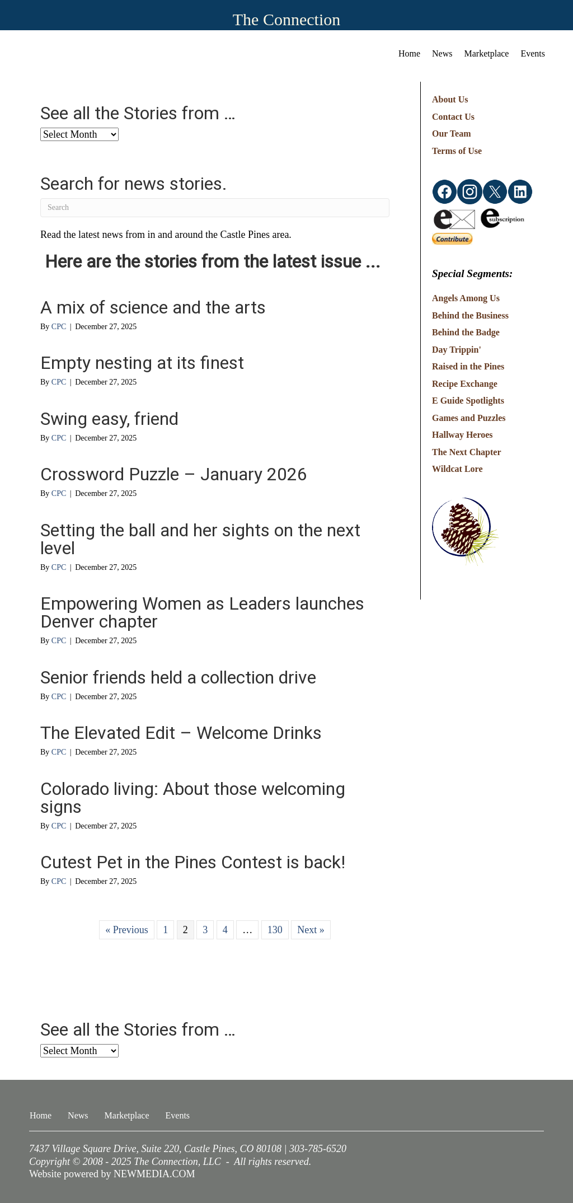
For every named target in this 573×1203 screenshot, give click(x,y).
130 (275, 929)
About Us (450, 99)
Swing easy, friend (109, 418)
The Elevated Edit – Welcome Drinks (181, 732)
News (442, 53)
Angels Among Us (466, 298)
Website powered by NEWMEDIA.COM (112, 1173)
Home (409, 53)
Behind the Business (470, 315)
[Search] (214, 207)
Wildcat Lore (457, 469)
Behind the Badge (466, 332)
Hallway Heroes (462, 434)
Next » (311, 929)
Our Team (451, 133)
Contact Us (453, 116)
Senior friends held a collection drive (178, 677)
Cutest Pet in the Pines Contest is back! (192, 862)
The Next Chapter (466, 452)
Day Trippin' (456, 349)
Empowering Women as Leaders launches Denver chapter (202, 612)
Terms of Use (457, 151)
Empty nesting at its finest (142, 362)
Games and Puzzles (469, 418)
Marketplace (486, 53)
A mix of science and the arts (153, 307)
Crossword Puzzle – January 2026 (173, 474)
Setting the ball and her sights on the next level (200, 539)
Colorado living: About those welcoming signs (192, 797)
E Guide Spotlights (468, 400)
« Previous (126, 929)
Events (532, 53)
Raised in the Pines (468, 366)
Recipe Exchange (464, 383)
